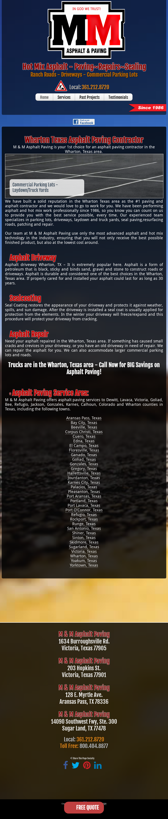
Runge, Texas (84, 523)
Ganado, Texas (84, 454)
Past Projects (89, 97)
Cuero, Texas (84, 436)
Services (64, 97)
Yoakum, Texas (84, 560)
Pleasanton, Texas (84, 491)
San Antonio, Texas (84, 528)
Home (44, 97)
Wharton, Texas (84, 556)
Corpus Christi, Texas (84, 431)
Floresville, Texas (84, 450)
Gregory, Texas (84, 468)
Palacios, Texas (84, 487)
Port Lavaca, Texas (84, 505)
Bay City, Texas (84, 422)
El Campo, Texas (83, 445)
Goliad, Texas (84, 459)
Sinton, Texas (84, 537)
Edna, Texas (83, 441)
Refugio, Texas (84, 514)
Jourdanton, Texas (84, 477)
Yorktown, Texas (84, 565)
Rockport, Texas (84, 519)
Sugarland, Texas (84, 546)
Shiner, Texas (84, 533)
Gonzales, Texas (84, 464)
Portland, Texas (84, 500)
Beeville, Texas (84, 427)
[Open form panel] (84, 808)
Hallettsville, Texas (84, 473)
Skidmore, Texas (84, 542)
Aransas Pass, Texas (84, 418)
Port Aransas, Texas (84, 496)
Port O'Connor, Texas (84, 510)
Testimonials (118, 97)
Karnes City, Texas (84, 482)
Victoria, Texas (84, 551)
